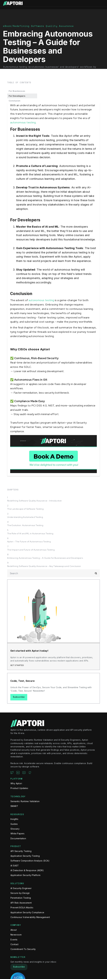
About (13, 930)
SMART (14, 806)
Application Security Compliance (27, 912)
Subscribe (19, 697)
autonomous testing (23, 122)
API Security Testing (20, 851)
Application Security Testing (25, 856)
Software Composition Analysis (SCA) (29, 860)
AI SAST (14, 865)
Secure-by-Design (20, 893)
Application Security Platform (25, 875)
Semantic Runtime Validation (25, 801)
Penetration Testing (20, 898)
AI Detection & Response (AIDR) (27, 870)
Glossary (14, 828)
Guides (14, 824)
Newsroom (16, 934)
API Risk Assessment (21, 902)
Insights (14, 819)
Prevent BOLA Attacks (21, 907)
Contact (14, 944)
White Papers (17, 833)
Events (13, 939)
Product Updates (19, 788)
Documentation (18, 838)
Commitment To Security (23, 949)
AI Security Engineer (21, 888)
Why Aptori (16, 783)
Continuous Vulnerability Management (30, 917)
